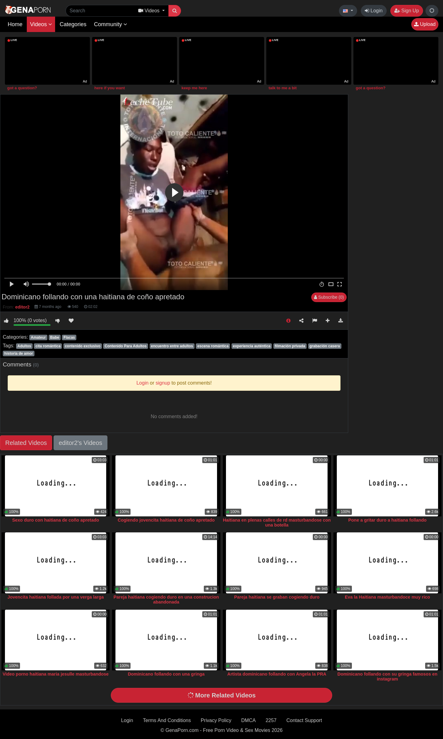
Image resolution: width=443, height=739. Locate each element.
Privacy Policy (216, 720)
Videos (41, 24)
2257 (271, 720)
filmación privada (290, 346)
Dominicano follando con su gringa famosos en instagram (387, 676)
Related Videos (26, 442)
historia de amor (18, 353)
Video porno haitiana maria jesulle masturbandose (55, 674)
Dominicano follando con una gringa (166, 674)
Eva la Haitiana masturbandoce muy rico (387, 597)
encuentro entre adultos (172, 346)
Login (374, 10)
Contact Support (304, 720)
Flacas (69, 337)
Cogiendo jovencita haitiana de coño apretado (166, 520)
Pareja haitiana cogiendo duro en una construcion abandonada (166, 599)
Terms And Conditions (167, 720)
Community (110, 24)
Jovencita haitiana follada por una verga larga (55, 597)
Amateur (38, 337)
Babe (54, 337)
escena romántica (212, 346)
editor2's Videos (80, 442)
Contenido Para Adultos (126, 346)
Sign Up (406, 10)
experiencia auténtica (251, 346)
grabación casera (324, 346)
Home (15, 24)
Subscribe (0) (329, 297)
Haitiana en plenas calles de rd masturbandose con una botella (277, 522)
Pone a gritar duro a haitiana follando (387, 520)
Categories (73, 24)
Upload (425, 24)
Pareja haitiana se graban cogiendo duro (277, 597)
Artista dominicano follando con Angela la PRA (276, 674)
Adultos (24, 346)
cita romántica (47, 346)
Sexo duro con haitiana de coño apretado (55, 520)
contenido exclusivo (82, 346)
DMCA (248, 720)
